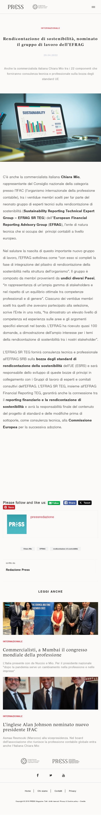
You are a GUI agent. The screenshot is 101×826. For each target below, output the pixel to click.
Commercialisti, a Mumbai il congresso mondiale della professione (45, 652)
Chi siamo (43, 791)
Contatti (58, 791)
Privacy (72, 791)
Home (28, 791)
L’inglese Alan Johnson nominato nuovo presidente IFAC (46, 727)
